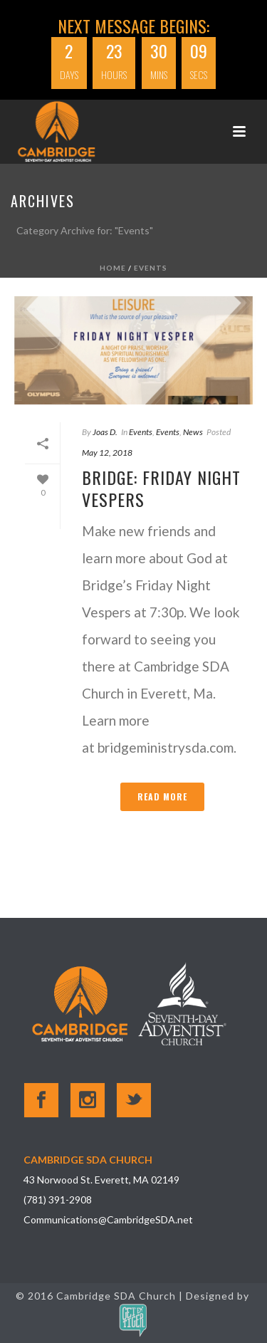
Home (113, 267)
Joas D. (105, 432)
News (193, 432)
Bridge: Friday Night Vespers (161, 488)
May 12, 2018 (107, 452)
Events (150, 267)
